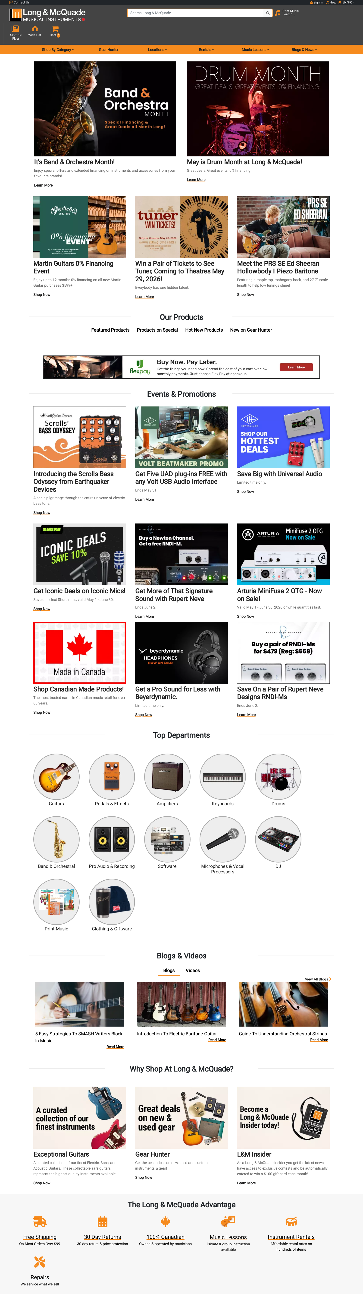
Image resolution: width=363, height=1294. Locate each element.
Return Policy (203, 1254)
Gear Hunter (108, 33)
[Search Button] (263, 16)
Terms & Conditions (203, 1243)
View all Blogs (318, 896)
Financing (160, 1243)
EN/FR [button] (345, 2)
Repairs (160, 1226)
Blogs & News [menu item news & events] (303, 33)
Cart (117, 1221)
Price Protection (203, 1237)
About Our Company (202, 1215)
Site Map (245, 1232)
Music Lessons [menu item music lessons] (254, 33)
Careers (245, 1226)
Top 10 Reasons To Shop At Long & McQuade (313, 1180)
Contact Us (19, 2)
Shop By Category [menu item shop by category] (56, 33)
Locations (245, 1215)
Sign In (117, 1210)
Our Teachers (203, 1260)
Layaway (160, 1248)
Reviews (245, 1243)
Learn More (43, 169)
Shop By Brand (245, 1237)
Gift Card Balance (117, 1243)
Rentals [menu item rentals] (205, 33)
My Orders (118, 1237)
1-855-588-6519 (26, 1210)
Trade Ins (160, 1232)
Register (117, 1215)
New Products (160, 1210)
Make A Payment (118, 1232)
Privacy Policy (202, 1248)
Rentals (160, 1215)
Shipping (160, 1254)
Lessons (160, 1221)
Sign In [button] (316, 2)
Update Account (118, 1226)
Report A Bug (245, 1248)
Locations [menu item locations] (156, 33)
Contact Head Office (245, 1221)
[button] (350, 17)
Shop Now (41, 278)
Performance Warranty (203, 1221)
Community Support (202, 1210)
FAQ (245, 1210)
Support (160, 1237)
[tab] (110, 314)
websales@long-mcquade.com (39, 1215)
